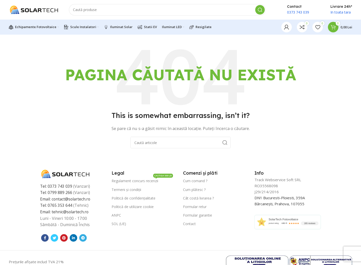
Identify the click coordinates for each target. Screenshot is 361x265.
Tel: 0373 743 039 (56, 186)
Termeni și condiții (126, 190)
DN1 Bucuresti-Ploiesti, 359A (279, 198)
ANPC (116, 216)
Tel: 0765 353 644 (56, 206)
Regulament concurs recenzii (142, 180)
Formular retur (195, 207)
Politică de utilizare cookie (133, 207)
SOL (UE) (119, 224)
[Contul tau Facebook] (45, 238)
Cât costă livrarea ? (198, 198)
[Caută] (167, 10)
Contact (189, 224)
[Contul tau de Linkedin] (73, 238)
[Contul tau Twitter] (54, 238)
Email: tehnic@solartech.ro (64, 212)
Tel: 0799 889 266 (56, 193)
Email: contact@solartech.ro (66, 199)
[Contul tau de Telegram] (83, 238)
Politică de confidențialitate (133, 198)
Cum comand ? (195, 181)
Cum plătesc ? (194, 190)
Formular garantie (197, 216)
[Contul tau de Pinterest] (64, 238)
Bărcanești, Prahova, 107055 (279, 204)
